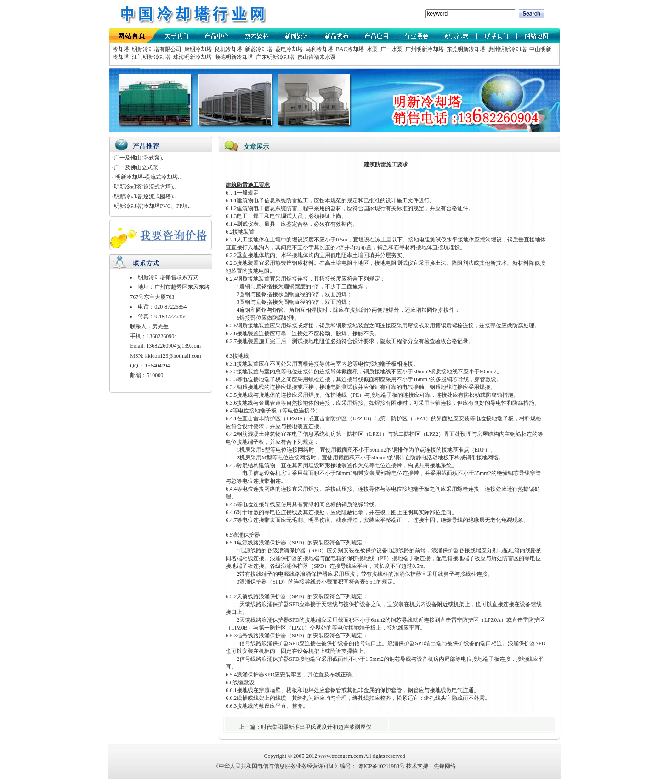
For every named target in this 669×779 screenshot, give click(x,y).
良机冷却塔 (227, 49)
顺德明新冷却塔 (233, 57)
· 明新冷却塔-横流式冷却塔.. (146, 177)
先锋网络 (445, 766)
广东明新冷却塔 (275, 57)
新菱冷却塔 (258, 49)
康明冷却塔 (197, 49)
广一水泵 (391, 49)
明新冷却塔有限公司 (155, 49)
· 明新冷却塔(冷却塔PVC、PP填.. (151, 206)
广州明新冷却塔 (424, 49)
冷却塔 (121, 49)
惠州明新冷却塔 (507, 49)
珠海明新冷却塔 (192, 57)
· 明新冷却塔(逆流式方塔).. (143, 186)
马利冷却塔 (318, 49)
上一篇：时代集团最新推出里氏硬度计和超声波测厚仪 (306, 727)
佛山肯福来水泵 (316, 57)
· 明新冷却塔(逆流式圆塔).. (143, 196)
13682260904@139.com (173, 346)
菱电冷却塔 (288, 49)
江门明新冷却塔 (150, 57)
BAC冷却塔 (349, 49)
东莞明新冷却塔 (465, 49)
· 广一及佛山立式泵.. (136, 167)
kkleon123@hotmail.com (173, 356)
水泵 (371, 49)
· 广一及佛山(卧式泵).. (137, 158)
